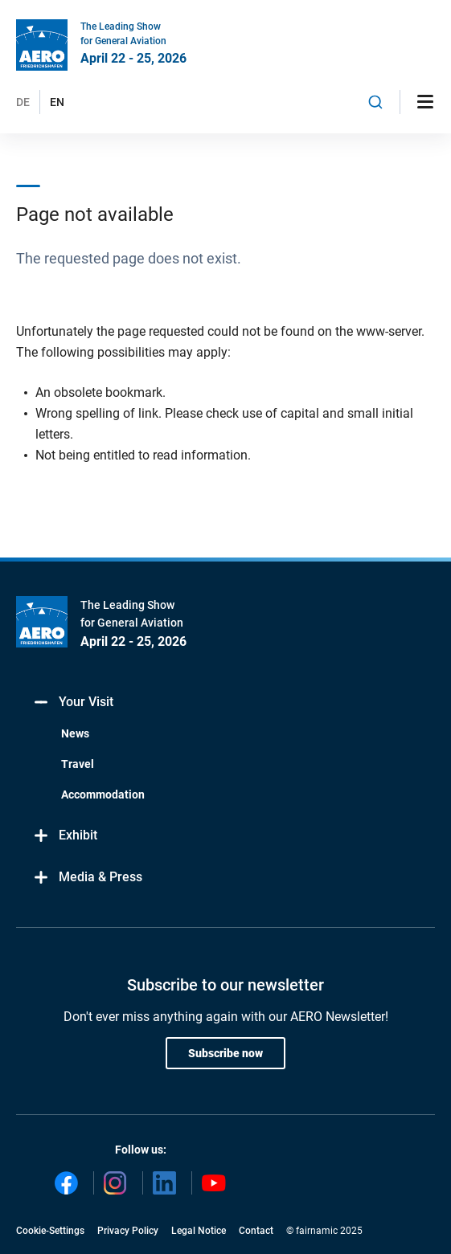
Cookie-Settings (50, 1230)
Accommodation (103, 794)
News (75, 733)
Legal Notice (198, 1230)
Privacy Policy (127, 1230)
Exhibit (64, 835)
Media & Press (87, 877)
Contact (256, 1230)
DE (23, 102)
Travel (77, 764)
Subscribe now (225, 1053)
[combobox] (375, 102)
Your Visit (72, 702)
